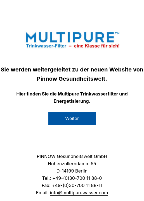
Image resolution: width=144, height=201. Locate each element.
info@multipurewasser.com (79, 192)
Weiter (72, 118)
